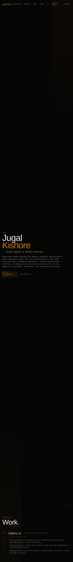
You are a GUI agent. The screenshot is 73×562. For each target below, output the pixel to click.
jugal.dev (7, 4)
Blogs (42, 4)
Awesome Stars (55, 4)
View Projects (25, 274)
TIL (48, 4)
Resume (67, 4)
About (35, 4)
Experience (17, 4)
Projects (27, 4)
